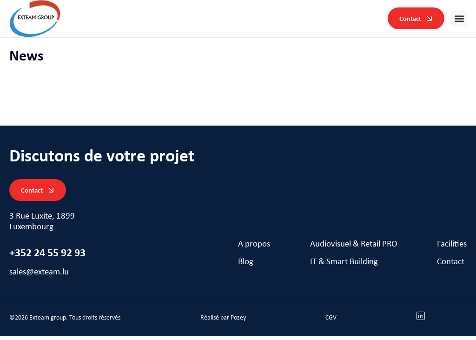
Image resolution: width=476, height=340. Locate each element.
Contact (450, 266)
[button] (459, 18)
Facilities (452, 248)
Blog (245, 266)
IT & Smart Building (344, 266)
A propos (254, 248)
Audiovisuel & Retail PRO (353, 248)
